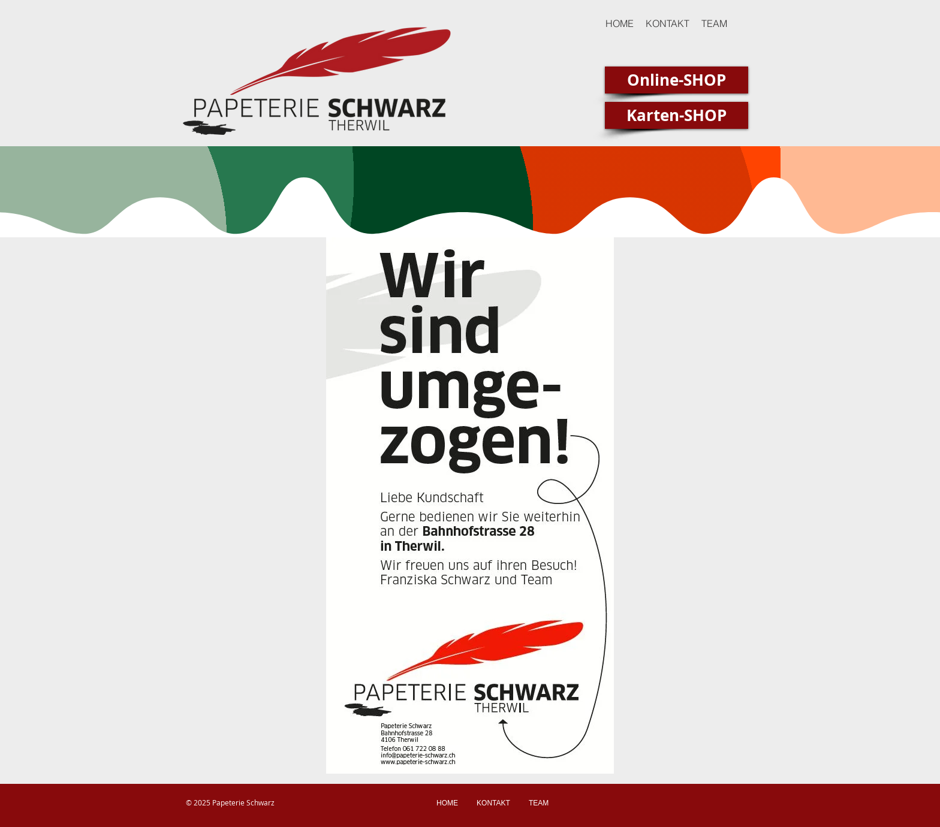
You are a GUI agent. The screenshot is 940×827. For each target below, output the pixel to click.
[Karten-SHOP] (676, 115)
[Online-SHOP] (676, 80)
